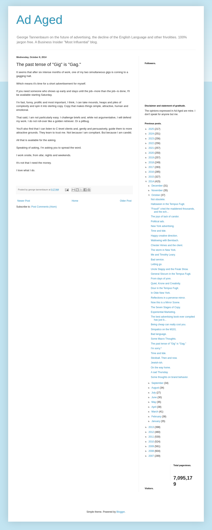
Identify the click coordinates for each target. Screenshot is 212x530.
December (157, 185)
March (155, 411)
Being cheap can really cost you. (168, 324)
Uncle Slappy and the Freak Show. (169, 269)
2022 (152, 143)
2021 (152, 148)
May (154, 402)
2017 (152, 167)
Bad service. (157, 259)
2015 (152, 176)
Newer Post (23, 200)
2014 (152, 181)
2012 (152, 432)
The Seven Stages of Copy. (166, 307)
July (154, 392)
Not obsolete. (158, 199)
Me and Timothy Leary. (163, 254)
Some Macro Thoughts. (163, 338)
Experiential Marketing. (163, 312)
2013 (152, 427)
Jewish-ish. (157, 362)
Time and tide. (158, 230)
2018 (152, 162)
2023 (152, 138)
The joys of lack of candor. (165, 216)
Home (75, 200)
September (157, 383)
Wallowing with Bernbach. (165, 240)
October (156, 195)
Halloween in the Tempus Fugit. (168, 204)
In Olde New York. (160, 292)
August (155, 387)
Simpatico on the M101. (164, 329)
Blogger (120, 511)
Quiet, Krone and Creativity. (166, 283)
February (156, 416)
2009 (152, 446)
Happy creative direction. (164, 235)
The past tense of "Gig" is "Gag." (168, 343)
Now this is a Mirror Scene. (165, 302)
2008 (152, 451)
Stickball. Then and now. (164, 358)
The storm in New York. (163, 250)
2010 (152, 441)
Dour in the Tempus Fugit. (165, 288)
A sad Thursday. (159, 372)
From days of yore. (161, 278)
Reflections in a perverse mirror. (168, 297)
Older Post (125, 200)
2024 (152, 133)
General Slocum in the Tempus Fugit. (171, 273)
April (154, 407)
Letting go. (156, 264)
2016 (152, 171)
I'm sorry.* (156, 348)
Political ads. (158, 221)
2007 (152, 455)
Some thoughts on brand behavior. (169, 377)
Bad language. (159, 334)
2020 (152, 152)
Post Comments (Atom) (44, 206)
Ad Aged (39, 20)
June (154, 397)
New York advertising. (162, 226)
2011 (152, 436)
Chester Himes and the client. (167, 245)
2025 (152, 129)
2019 (152, 157)
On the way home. (161, 367)
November (157, 190)
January (156, 421)
